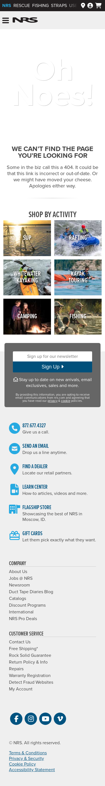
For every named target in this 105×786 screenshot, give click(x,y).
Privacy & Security (26, 758)
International (21, 612)
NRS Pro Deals (23, 619)
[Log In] (90, 6)
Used (74, 5)
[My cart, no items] (98, 5)
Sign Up (52, 367)
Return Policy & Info (28, 662)
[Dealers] (83, 6)
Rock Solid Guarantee (30, 655)
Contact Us (20, 642)
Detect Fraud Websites (31, 682)
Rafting (78, 238)
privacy (52, 401)
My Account (20, 689)
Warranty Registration (30, 675)
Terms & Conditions (28, 753)
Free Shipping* (23, 648)
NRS (6, 5)
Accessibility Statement (32, 770)
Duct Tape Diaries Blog (31, 592)
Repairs (16, 669)
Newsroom (19, 585)
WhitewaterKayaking (27, 277)
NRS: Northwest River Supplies (25, 20)
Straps (59, 5)
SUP (27, 238)
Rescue (21, 5)
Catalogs (17, 598)
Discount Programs (27, 605)
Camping (27, 316)
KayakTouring (78, 277)
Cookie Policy (22, 764)
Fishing (40, 5)
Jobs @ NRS (20, 578)
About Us (18, 571)
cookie (65, 401)
